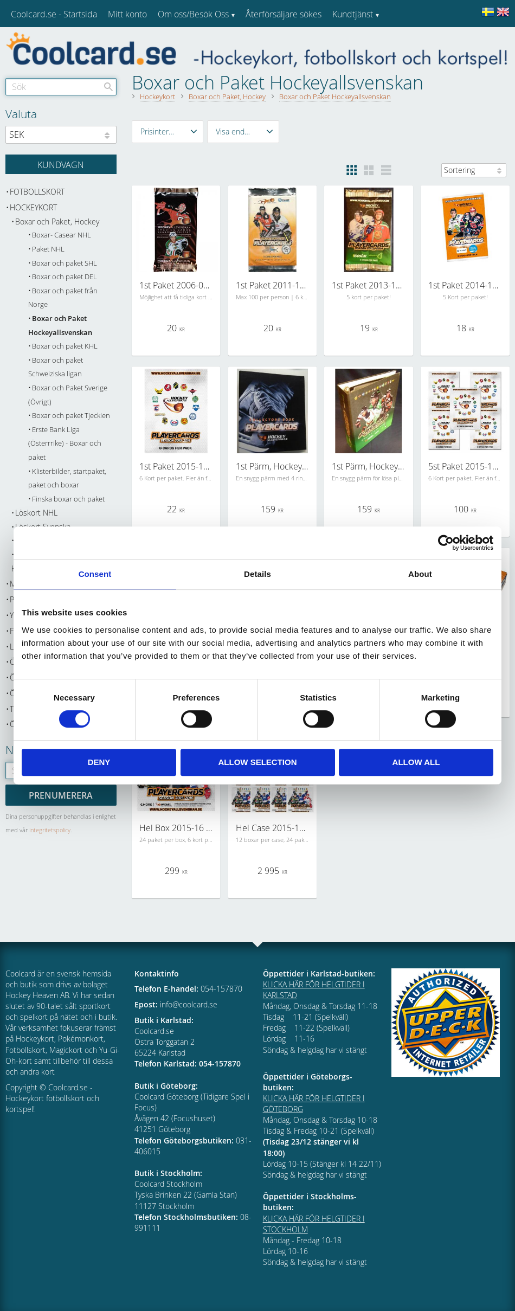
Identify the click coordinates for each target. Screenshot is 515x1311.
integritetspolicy (49, 830)
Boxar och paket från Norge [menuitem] (63, 298)
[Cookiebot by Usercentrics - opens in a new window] (445, 543)
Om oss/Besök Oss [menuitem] (193, 14)
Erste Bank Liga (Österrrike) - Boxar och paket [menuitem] (64, 443)
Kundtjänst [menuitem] (352, 14)
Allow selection (257, 762)
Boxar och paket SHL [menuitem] (64, 263)
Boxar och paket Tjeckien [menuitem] (71, 415)
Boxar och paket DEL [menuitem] (64, 276)
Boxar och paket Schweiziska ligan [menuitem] (55, 367)
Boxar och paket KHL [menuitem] (65, 346)
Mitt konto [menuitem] (127, 14)
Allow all (416, 762)
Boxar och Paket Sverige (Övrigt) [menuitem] (67, 395)
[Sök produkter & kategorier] (61, 86)
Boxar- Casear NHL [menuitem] (61, 235)
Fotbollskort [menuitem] (37, 192)
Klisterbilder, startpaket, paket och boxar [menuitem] (67, 478)
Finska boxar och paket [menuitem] (68, 499)
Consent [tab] (95, 574)
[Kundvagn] (61, 164)
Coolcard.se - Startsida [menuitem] (54, 14)
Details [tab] (257, 574)
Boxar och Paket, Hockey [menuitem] (57, 221)
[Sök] (108, 87)
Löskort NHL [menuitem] (36, 512)
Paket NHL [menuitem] (48, 249)
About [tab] (420, 574)
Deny (99, 762)
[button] (168, 131)
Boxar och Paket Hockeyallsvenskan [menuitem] (60, 325)
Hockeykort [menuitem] (33, 207)
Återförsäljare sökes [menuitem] (283, 14)
